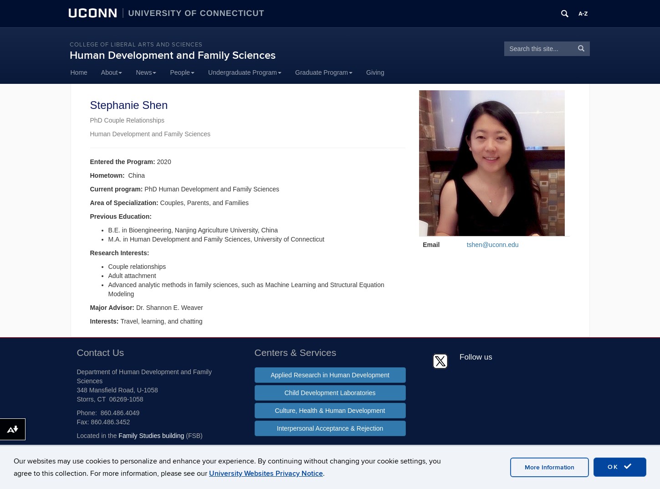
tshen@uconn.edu (493, 244)
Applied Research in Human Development (330, 375)
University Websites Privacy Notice (266, 473)
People (182, 72)
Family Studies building (151, 435)
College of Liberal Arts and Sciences (136, 44)
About (112, 72)
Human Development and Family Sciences (173, 55)
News (146, 72)
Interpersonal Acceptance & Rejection (330, 428)
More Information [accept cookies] (549, 467)
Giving (375, 72)
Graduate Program (324, 72)
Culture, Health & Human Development (330, 410)
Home (79, 72)
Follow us (476, 357)
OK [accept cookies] (620, 467)
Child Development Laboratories (330, 392)
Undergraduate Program (244, 72)
